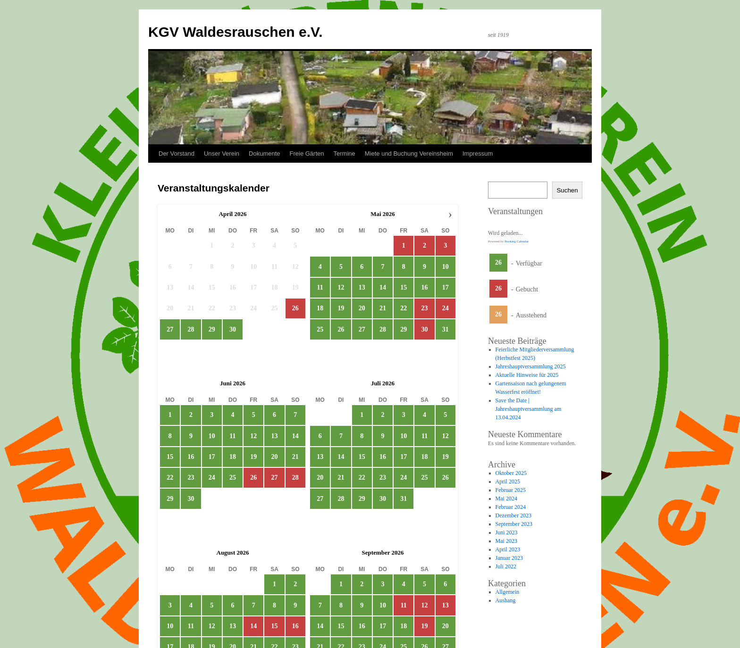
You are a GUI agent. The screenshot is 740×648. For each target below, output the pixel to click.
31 (445, 329)
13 (362, 287)
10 (445, 266)
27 (170, 329)
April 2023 (508, 549)
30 (232, 329)
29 (212, 329)
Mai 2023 (506, 541)
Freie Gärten (307, 153)
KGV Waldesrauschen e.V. (235, 32)
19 (340, 308)
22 (403, 308)
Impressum (477, 153)
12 (340, 287)
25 (320, 329)
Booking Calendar (517, 241)
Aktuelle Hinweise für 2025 (527, 375)
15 (403, 287)
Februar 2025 (511, 490)
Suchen (567, 190)
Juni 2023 (507, 532)
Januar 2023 (509, 558)
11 (320, 287)
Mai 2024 (506, 498)
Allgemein (508, 592)
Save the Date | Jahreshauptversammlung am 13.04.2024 (529, 409)
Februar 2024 (511, 507)
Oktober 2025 (511, 473)
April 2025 (508, 481)
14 (382, 287)
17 (445, 287)
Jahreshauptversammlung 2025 (531, 366)
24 (212, 477)
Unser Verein (221, 153)
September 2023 (514, 524)
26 (340, 329)
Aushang (506, 600)
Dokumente (264, 153)
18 (320, 308)
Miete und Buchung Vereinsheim (409, 153)
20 (362, 308)
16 (424, 287)
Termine (344, 153)
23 (190, 477)
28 (190, 329)
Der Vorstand (176, 153)
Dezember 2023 (513, 515)
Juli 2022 (506, 566)
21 (382, 308)
